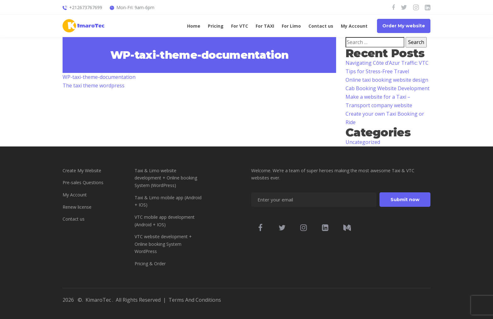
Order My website (403, 26)
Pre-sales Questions (83, 182)
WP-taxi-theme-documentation (99, 77)
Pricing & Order (150, 264)
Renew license (77, 207)
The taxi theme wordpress (94, 85)
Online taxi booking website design (387, 79)
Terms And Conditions (195, 299)
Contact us (320, 26)
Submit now (405, 199)
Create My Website (82, 170)
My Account (354, 26)
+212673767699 (85, 7)
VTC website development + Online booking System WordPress (163, 244)
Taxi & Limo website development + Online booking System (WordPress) (166, 178)
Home (193, 26)
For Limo (291, 26)
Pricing (216, 26)
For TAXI (265, 26)
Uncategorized (363, 142)
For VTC (239, 26)
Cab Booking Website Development (387, 88)
